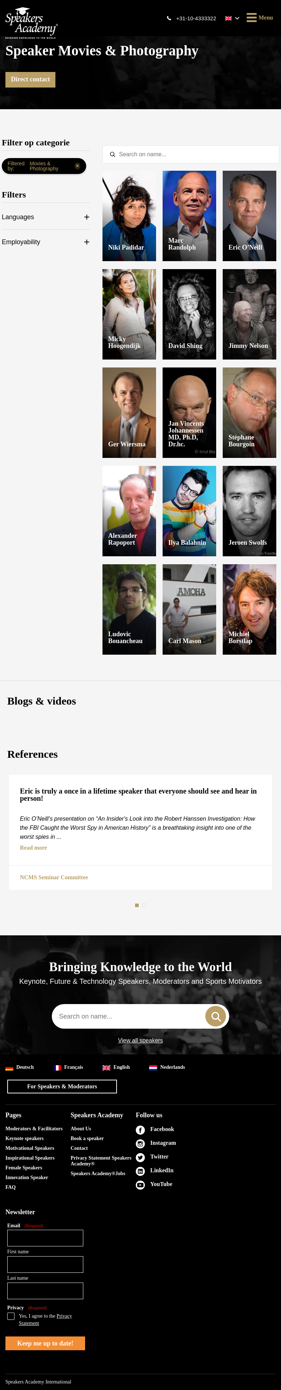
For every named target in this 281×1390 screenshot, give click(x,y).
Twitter (159, 1156)
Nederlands (167, 1067)
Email (25, 1226)
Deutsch (19, 1067)
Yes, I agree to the (45, 1319)
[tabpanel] (140, 832)
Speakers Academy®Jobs (98, 1173)
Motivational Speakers (29, 1148)
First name (18, 1251)
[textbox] (190, 154)
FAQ (10, 1187)
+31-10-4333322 (196, 18)
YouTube (161, 1184)
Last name (17, 1278)
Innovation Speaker (26, 1177)
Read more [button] (33, 848)
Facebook (162, 1129)
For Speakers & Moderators (62, 1086)
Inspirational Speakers (30, 1158)
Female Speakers (23, 1167)
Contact (79, 1148)
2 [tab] (145, 905)
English (116, 1067)
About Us (81, 1128)
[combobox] (140, 1016)
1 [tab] (137, 905)
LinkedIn (161, 1170)
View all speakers (140, 1040)
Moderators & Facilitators (34, 1128)
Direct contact (30, 79)
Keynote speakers (24, 1138)
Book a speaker (87, 1138)
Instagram (163, 1143)
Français (68, 1067)
